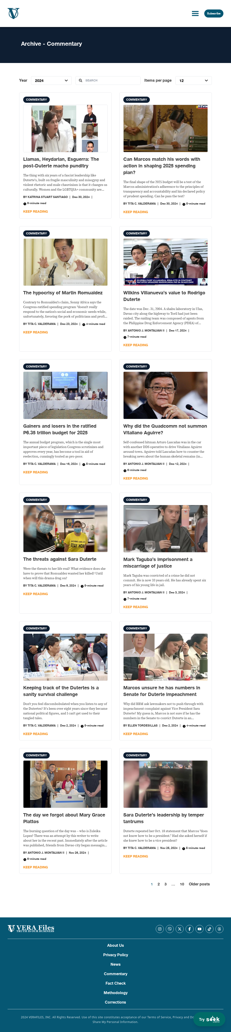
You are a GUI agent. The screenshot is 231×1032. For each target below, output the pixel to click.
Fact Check (116, 983)
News (116, 964)
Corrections (115, 1002)
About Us (115, 945)
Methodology (116, 993)
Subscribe (214, 13)
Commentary (36, 99)
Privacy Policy (115, 955)
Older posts (199, 884)
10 (182, 884)
